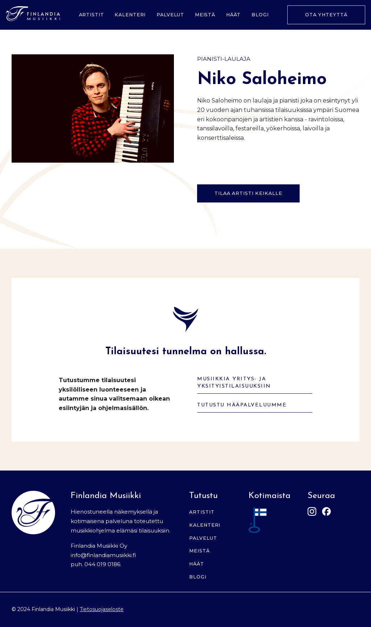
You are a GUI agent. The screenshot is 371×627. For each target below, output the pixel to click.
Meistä (205, 14)
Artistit (91, 14)
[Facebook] (326, 512)
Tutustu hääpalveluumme (242, 405)
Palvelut (170, 14)
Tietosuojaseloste (102, 609)
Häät (233, 14)
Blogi (260, 14)
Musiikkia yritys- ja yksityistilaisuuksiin (234, 382)
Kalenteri (130, 14)
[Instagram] (312, 512)
